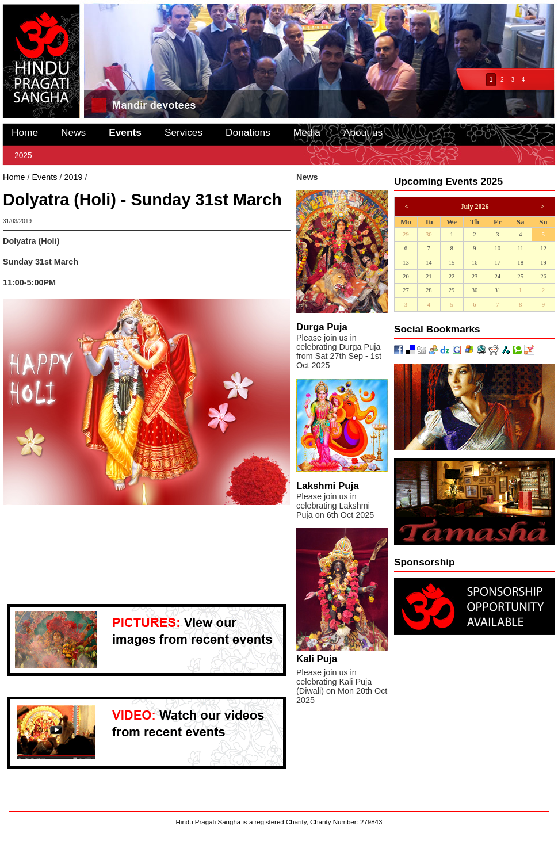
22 (452, 276)
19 (543, 262)
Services (183, 132)
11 (520, 248)
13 (406, 262)
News (73, 132)
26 (543, 276)
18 (520, 262)
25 (520, 276)
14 (429, 262)
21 (429, 276)
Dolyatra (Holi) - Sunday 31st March (155, 177)
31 (497, 290)
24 (497, 276)
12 (543, 248)
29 (406, 234)
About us (363, 132)
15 (452, 262)
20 (406, 276)
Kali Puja (316, 658)
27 (406, 290)
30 (429, 234)
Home (25, 132)
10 (497, 248)
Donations (248, 132)
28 (429, 290)
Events (125, 132)
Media (306, 132)
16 (475, 262)
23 (475, 276)
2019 (73, 177)
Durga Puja (321, 327)
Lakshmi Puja (327, 485)
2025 (23, 155)
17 (497, 262)
